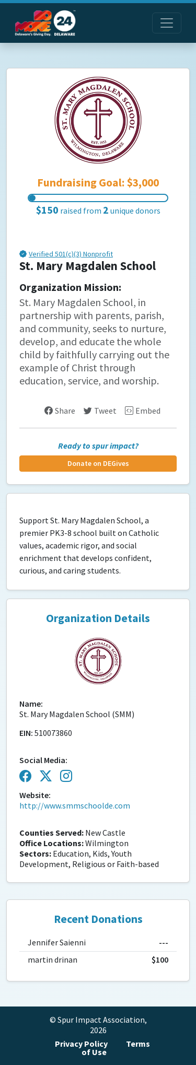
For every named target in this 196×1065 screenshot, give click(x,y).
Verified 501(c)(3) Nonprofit (71, 254)
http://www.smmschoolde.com (74, 805)
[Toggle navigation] (166, 23)
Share (59, 410)
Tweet (100, 410)
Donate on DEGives (98, 464)
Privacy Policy (81, 1043)
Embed (142, 410)
